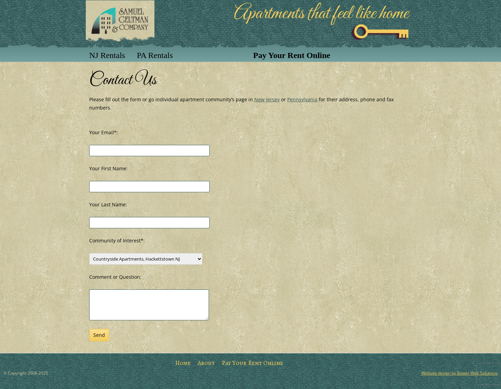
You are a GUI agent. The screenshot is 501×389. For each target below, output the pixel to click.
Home (183, 363)
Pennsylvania (302, 99)
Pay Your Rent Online (252, 363)
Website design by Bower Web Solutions (459, 373)
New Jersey (267, 99)
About (206, 363)
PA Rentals (155, 55)
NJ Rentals (107, 55)
